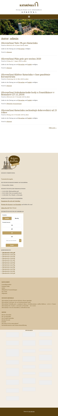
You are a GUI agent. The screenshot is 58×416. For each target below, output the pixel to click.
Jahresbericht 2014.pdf (8, 266)
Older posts (53, 128)
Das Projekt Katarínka (8, 318)
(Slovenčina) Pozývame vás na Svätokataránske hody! (16, 302)
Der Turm (4, 291)
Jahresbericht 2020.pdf (8, 254)
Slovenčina (21, 48)
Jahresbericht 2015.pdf (8, 264)
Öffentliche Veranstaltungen (14, 103)
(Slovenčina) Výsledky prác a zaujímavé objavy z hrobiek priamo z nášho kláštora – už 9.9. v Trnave (29, 304)
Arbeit (3, 288)
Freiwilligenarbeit (6, 284)
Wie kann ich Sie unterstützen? (10, 323)
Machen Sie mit (6, 320)
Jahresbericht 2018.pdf (8, 258)
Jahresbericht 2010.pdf (8, 273)
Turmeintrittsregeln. (7, 179)
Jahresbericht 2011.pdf (8, 271)
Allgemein (9, 52)
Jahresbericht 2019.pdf (8, 256)
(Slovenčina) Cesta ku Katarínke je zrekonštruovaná (16, 307)
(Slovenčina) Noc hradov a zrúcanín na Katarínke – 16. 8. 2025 (19, 305)
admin (26, 45)
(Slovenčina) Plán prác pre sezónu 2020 (21, 58)
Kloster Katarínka (6, 314)
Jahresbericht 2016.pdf (8, 262)
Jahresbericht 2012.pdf (8, 269)
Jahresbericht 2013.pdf (8, 267)
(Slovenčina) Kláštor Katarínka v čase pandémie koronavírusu (25, 75)
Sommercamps (6, 286)
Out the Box (32, 411)
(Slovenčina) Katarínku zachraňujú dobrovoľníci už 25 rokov (29, 111)
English (29, 64)
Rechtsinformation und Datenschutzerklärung (14, 325)
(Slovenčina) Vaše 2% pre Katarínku (19, 43)
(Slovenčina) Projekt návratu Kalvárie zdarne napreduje (17, 300)
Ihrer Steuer (8, 208)
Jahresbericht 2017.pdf (8, 260)
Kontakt (4, 321)
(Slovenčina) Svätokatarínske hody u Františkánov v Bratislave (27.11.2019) (27, 93)
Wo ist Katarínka (6, 316)
